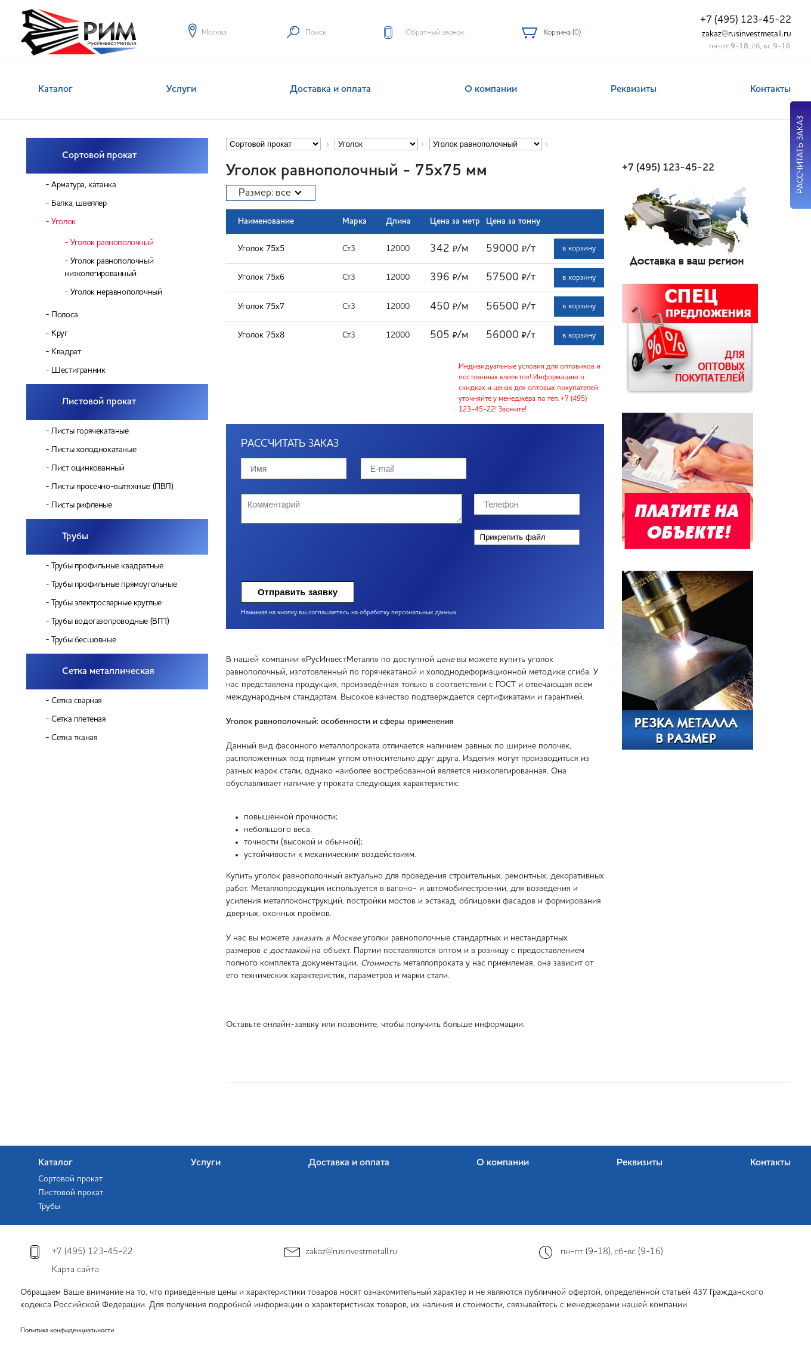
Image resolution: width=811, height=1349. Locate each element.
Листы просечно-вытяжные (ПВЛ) (112, 486)
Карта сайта (75, 1270)
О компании (491, 89)
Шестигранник (78, 370)
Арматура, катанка (83, 185)
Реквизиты (634, 89)
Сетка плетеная (78, 719)
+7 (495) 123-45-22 (745, 20)
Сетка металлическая (108, 671)
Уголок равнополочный (111, 243)
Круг (59, 333)
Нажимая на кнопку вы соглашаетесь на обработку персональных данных (348, 612)
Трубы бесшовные (83, 640)
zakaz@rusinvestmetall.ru (746, 34)
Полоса (64, 315)
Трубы (75, 537)
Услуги (181, 89)
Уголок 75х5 (261, 249)
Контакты (770, 89)
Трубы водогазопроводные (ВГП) (110, 621)
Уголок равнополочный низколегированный (108, 267)
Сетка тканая (74, 738)
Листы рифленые (81, 505)
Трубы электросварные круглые (106, 603)
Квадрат (66, 352)
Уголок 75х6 (261, 277)
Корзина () (562, 32)
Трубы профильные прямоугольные (114, 584)
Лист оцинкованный (87, 468)
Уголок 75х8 (261, 335)
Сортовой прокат (99, 155)
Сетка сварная (76, 701)
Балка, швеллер (78, 203)
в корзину (579, 248)
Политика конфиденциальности (67, 1331)
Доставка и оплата (330, 89)
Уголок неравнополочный (116, 292)
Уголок (63, 222)
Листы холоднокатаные (93, 449)
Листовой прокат (99, 402)
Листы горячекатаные (89, 431)
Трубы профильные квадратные (107, 566)
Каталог (55, 89)
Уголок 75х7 (261, 306)
